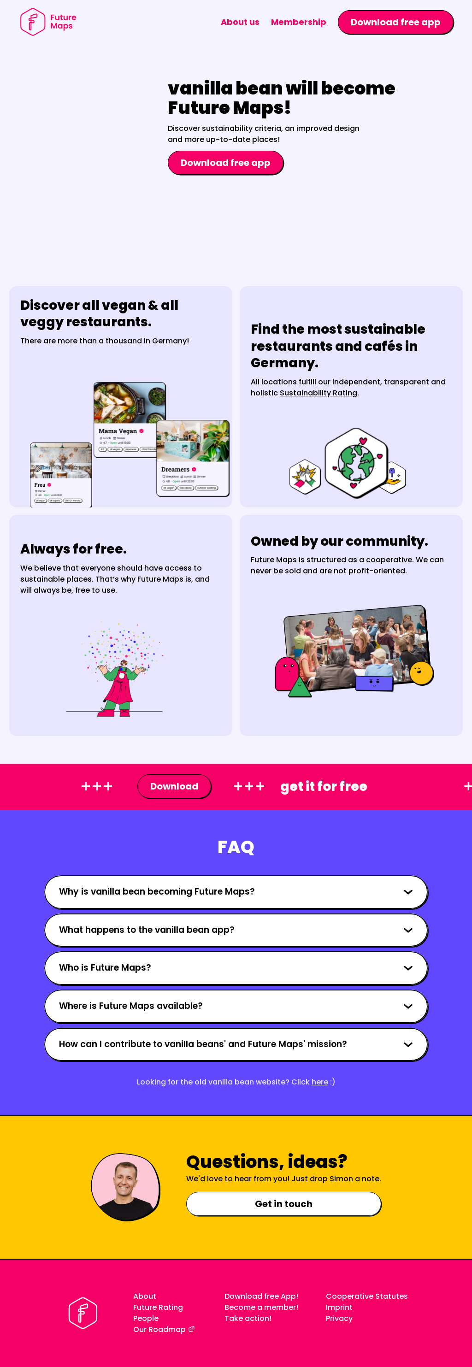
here (320, 1082)
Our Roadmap (159, 1329)
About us (240, 22)
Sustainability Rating (318, 393)
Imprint (339, 1307)
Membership (298, 22)
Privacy (339, 1318)
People (146, 1318)
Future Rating (158, 1307)
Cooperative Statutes (367, 1296)
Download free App (260, 1296)
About (144, 1296)
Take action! (247, 1318)
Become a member (260, 1307)
